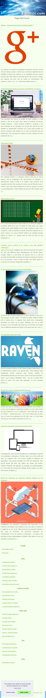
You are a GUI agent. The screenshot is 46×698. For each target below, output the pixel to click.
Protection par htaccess (8, 599)
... (35, 81)
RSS (41, 692)
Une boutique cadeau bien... (9, 644)
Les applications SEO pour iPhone (11, 334)
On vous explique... (7, 617)
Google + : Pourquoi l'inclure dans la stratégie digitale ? (17, 25)
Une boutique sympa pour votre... (11, 584)
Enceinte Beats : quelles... (9, 569)
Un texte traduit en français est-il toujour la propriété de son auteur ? (21, 89)
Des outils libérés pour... (8, 636)
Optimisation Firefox (7, 143)
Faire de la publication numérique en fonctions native (16, 426)
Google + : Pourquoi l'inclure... (10, 632)
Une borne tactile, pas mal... (9, 629)
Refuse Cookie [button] (10, 692)
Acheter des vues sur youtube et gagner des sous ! (16, 390)
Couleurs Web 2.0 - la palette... (10, 602)
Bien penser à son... (7, 625)
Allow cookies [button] (24, 692)
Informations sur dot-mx (8, 662)
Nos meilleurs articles (8, 549)
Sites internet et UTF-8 (7, 198)
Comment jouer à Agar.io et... (10, 565)
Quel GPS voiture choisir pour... (10, 614)
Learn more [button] (17, 688)
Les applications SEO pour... (9, 655)
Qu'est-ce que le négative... (9, 651)
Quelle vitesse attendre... (8, 562)
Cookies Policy (35, 692)
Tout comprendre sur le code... (10, 591)
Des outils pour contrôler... (9, 621)
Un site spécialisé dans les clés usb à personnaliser (16, 269)
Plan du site (5, 552)
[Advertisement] (23, 678)
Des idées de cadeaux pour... (10, 573)
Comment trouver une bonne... (10, 647)
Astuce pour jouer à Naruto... (9, 580)
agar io (3, 250)
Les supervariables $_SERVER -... (11, 606)
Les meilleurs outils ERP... (9, 576)
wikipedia (4, 238)
